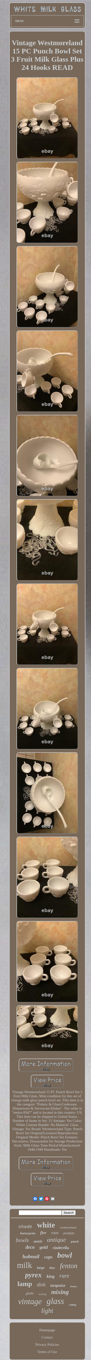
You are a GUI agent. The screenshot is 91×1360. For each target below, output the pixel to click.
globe (30, 1293)
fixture (73, 1286)
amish (38, 1241)
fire (43, 1232)
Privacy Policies (47, 1344)
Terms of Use (47, 1352)
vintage (30, 1301)
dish (41, 1284)
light (47, 1310)
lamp (24, 1283)
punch (75, 1241)
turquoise (57, 1285)
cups (48, 1257)
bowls (22, 1240)
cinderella (61, 1248)
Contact (47, 1337)
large (41, 1268)
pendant (68, 1233)
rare (64, 1275)
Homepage (47, 1330)
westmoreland (68, 1227)
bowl (64, 1255)
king (51, 1276)
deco (30, 1247)
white (46, 1225)
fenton (69, 1266)
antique (56, 1239)
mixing (60, 1292)
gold (44, 1247)
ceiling (72, 1304)
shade (25, 1226)
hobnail (30, 1256)
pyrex (33, 1275)
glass (55, 1301)
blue (52, 1268)
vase (54, 1232)
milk (24, 1265)
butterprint (27, 1233)
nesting (42, 1294)
